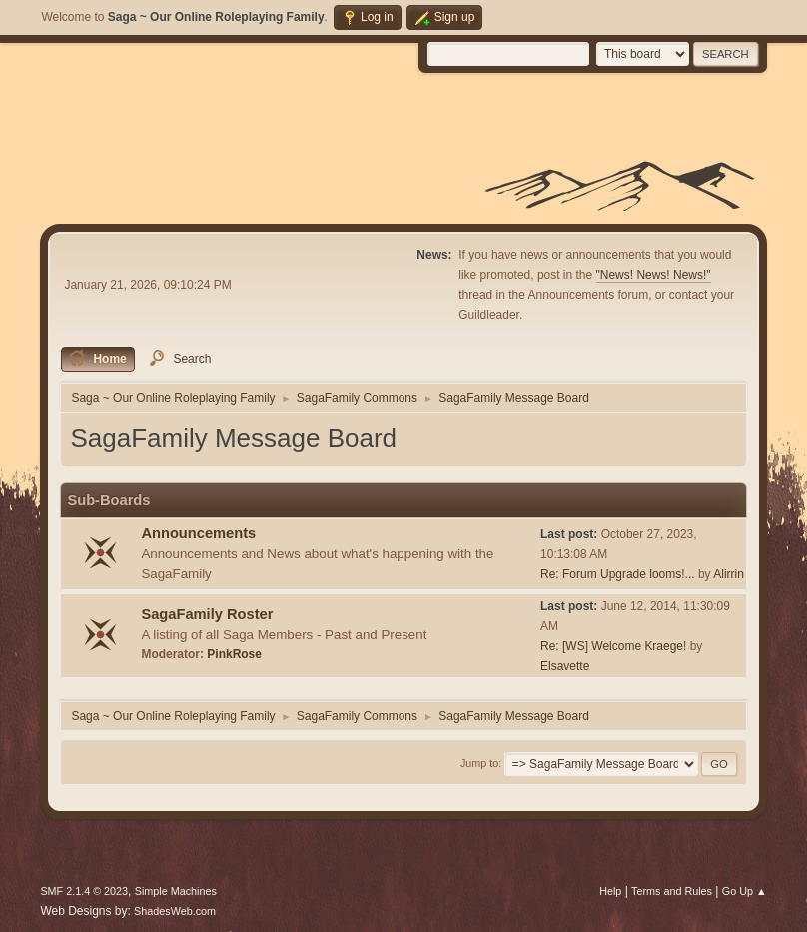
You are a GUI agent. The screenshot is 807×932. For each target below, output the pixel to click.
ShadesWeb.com (175, 911)
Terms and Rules (671, 891)
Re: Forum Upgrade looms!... (617, 574)
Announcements (198, 533)
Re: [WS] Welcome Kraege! (613, 646)
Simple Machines (176, 891)
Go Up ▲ (744, 891)
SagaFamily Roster (207, 614)
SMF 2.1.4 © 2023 (84, 891)
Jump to (479, 763)
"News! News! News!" (653, 275)
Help (610, 891)
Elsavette (564, 666)
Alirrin (728, 574)
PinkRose (234, 654)
